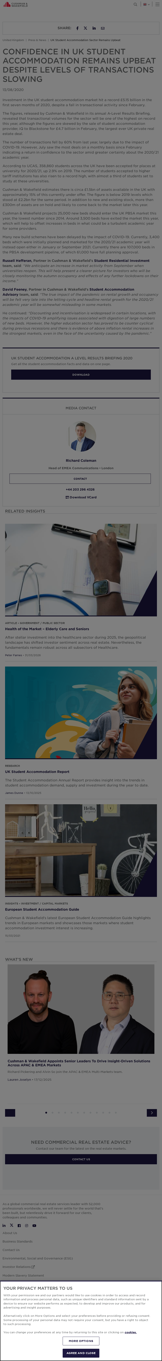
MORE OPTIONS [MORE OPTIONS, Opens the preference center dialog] (81, 1341)
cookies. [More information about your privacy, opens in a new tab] (131, 1332)
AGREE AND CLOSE (81, 1353)
